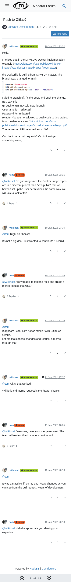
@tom (5, 234)
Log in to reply (59, 33)
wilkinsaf (14, 46)
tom (11, 175)
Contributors (49, 568)
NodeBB (34, 568)
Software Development (21, 26)
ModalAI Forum (44, 6)
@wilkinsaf (8, 181)
